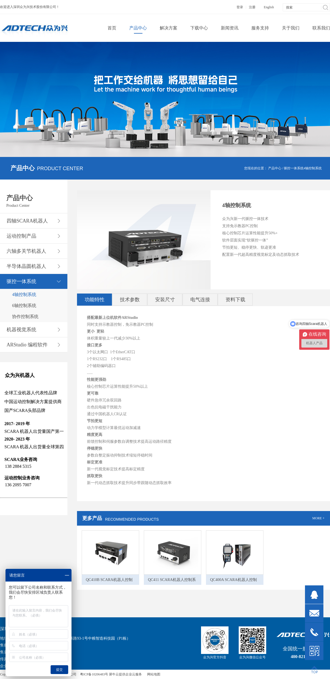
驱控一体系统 (294, 168)
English (269, 7)
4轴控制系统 (313, 168)
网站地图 (152, 674)
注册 (252, 7)
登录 (240, 7)
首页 (112, 28)
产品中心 (274, 168)
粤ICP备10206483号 (94, 674)
